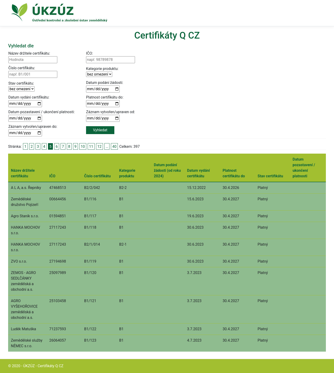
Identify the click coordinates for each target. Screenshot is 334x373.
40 (114, 146)
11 (91, 146)
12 (99, 146)
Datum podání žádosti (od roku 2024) (167, 170)
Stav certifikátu (270, 176)
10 (83, 146)
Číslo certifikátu (97, 176)
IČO (52, 176)
